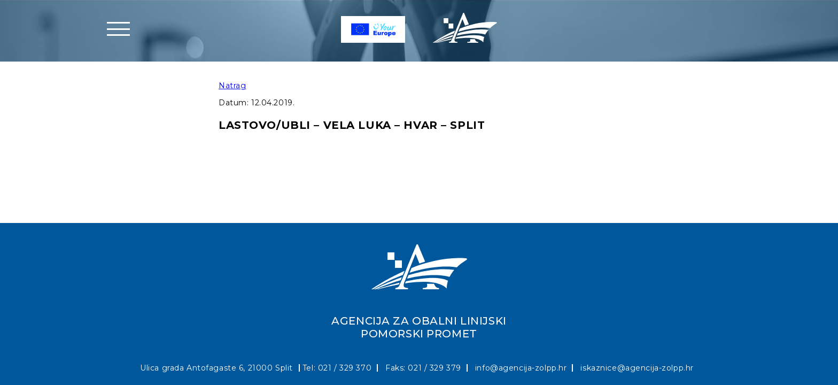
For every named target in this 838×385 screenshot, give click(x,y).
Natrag (232, 85)
